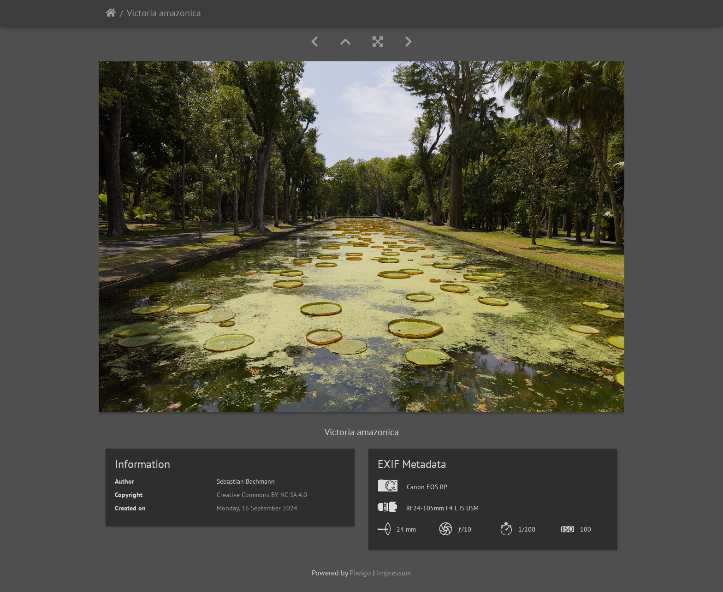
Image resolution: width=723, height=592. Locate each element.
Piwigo (360, 572)
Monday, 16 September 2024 (257, 508)
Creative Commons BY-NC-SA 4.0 (262, 495)
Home (111, 13)
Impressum (394, 572)
